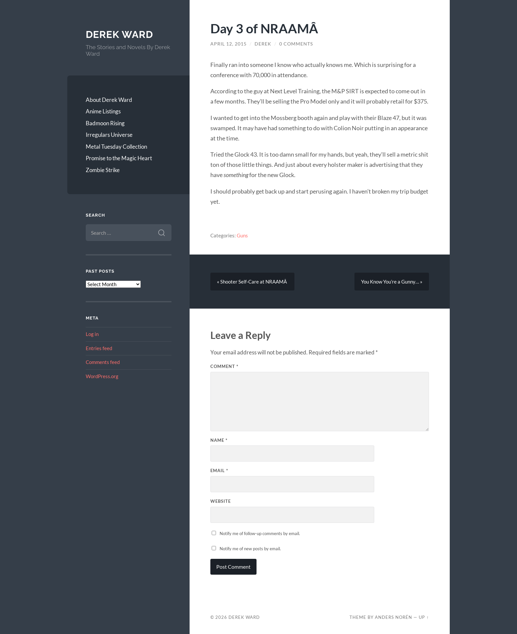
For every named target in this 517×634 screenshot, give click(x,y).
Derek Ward (119, 34)
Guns (242, 235)
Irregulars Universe (109, 134)
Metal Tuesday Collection (116, 146)
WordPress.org (102, 376)
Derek (263, 43)
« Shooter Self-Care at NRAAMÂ (252, 282)
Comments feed (103, 362)
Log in (92, 334)
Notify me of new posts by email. (250, 548)
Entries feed (99, 348)
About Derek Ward (109, 99)
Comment (224, 366)
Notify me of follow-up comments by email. (260, 533)
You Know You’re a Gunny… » (391, 282)
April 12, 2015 (228, 43)
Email (219, 470)
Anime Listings (103, 111)
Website (220, 501)
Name (219, 440)
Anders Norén (393, 617)
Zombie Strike (103, 169)
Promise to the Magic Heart (119, 158)
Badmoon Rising (105, 123)
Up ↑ (424, 617)
